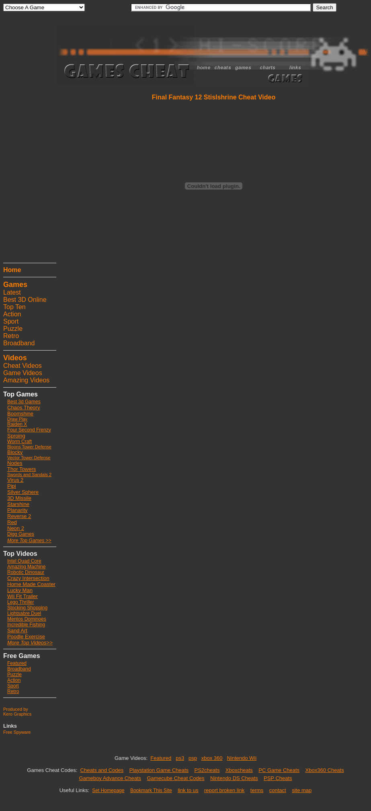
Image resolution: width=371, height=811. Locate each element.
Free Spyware (17, 732)
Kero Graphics (17, 714)
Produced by (15, 709)
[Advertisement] (27, 139)
